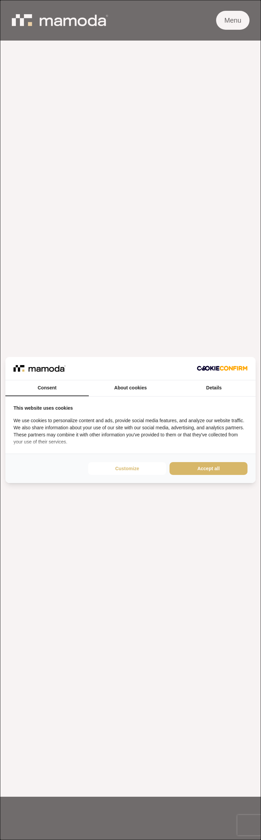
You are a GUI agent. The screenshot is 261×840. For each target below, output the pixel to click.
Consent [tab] (47, 387)
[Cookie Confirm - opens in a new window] (222, 368)
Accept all (208, 468)
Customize (127, 468)
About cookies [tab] (130, 387)
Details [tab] (214, 387)
